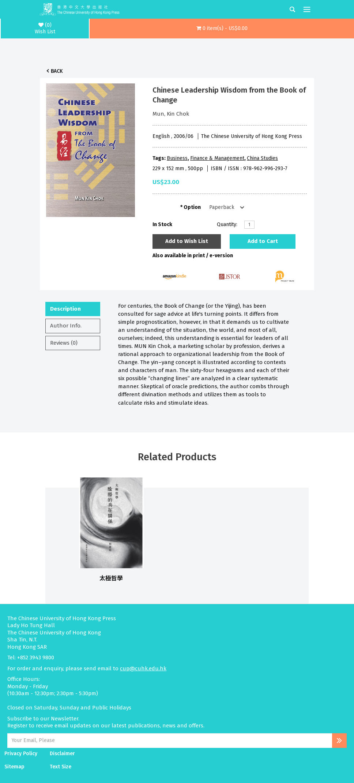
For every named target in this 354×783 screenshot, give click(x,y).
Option (192, 207)
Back (57, 71)
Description (65, 309)
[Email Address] (169, 740)
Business (177, 158)
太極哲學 (111, 578)
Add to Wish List (186, 241)
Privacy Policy (20, 753)
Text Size (60, 767)
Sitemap (14, 767)
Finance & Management (217, 158)
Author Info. (66, 325)
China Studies (262, 158)
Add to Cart (263, 241)
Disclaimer (62, 753)
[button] (222, 28)
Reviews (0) (64, 343)
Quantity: (227, 224)
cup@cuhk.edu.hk (143, 668)
